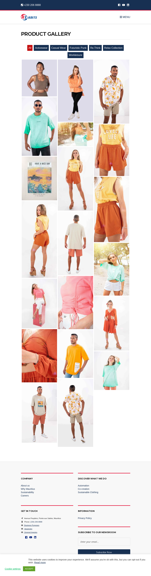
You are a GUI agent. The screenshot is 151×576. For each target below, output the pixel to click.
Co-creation (83, 489)
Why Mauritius (28, 489)
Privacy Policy (85, 518)
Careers (25, 495)
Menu (125, 17)
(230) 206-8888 (36, 522)
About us (25, 485)
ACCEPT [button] (29, 569)
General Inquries (29, 532)
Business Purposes (30, 525)
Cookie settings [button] (13, 569)
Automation (83, 485)
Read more (40, 562)
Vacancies (26, 529)
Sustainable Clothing (88, 492)
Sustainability (27, 492)
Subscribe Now (104, 552)
